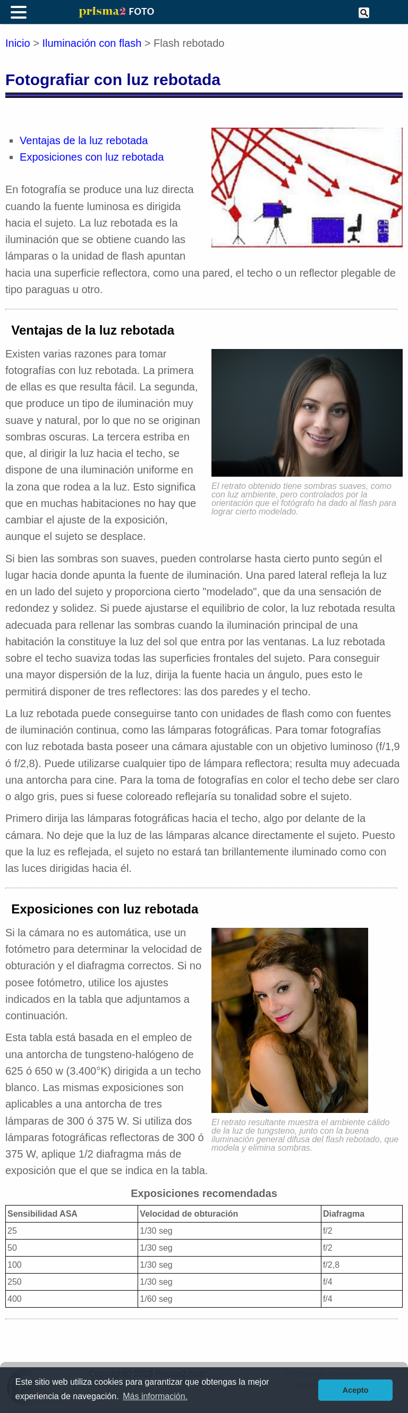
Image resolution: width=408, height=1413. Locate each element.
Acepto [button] (356, 1390)
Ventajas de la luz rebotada (84, 140)
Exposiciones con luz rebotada (92, 157)
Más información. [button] (155, 1396)
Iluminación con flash (92, 43)
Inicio (17, 43)
